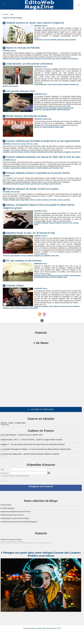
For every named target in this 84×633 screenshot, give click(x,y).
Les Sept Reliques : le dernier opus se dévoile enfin (22, 449)
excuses (30, 323)
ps (52, 60)
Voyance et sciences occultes (11, 553)
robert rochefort (58, 60)
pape (60, 131)
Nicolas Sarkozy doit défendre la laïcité (28, 118)
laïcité (56, 131)
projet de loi (73, 159)
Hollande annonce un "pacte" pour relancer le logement (38, 22)
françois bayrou (56, 86)
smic (59, 180)
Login (2, 483)
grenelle (33, 198)
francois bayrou (14, 60)
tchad (79, 239)
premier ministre (58, 323)
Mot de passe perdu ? (21, 489)
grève (38, 198)
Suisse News (7, 518)
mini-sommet (13, 88)
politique (44, 198)
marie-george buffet (40, 113)
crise (48, 86)
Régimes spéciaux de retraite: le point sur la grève (35, 203)
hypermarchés (56, 159)
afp (11, 270)
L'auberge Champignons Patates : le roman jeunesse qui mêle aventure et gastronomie (35, 463)
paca (55, 290)
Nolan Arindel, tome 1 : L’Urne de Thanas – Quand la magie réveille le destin (31, 454)
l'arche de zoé (65, 239)
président (71, 39)
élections (30, 180)
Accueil (5, 14)
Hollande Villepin (15, 300)
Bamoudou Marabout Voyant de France (17, 525)
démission (6, 323)
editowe (5, 60)
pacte (65, 39)
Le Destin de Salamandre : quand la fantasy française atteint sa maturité (30, 468)
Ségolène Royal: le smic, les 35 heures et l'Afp (33, 247)
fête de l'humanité (49, 112)
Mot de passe (5, 487)
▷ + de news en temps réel (41, 424)
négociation (24, 214)
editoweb (13, 159)
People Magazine (8, 522)
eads (18, 323)
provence (51, 292)
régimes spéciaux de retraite (44, 214)
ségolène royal (47, 270)
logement (59, 39)
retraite (57, 214)
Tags (11, 14)
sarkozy (73, 239)
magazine (65, 159)
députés (13, 323)
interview (36, 60)
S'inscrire (11, 489)
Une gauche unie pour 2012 (22, 93)
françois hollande (49, 39)
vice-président (70, 60)
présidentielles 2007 (41, 292)
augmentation (14, 180)
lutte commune (74, 112)
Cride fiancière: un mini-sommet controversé (32, 65)
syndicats (63, 214)
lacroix (42, 60)
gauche (5, 88)
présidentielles (73, 290)
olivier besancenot (54, 113)
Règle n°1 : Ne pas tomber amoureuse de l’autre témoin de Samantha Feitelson (33, 458)
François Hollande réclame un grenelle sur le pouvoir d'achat (41, 185)
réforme (31, 214)
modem (47, 60)
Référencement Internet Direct (13, 528)
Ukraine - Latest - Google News (13, 437)
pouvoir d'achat (53, 198)
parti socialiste (52, 180)
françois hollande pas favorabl (40, 159)
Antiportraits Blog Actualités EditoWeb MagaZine (20, 535)
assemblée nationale (10, 198)
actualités (6, 159)
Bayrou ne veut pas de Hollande (24, 47)
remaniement (76, 323)
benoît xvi (37, 131)
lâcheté (49, 323)
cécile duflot (38, 112)
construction (38, 39)
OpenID (5, 489)
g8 (75, 86)
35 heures (6, 270)
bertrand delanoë (40, 86)
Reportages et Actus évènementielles (16, 532)
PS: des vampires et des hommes (25, 275)
